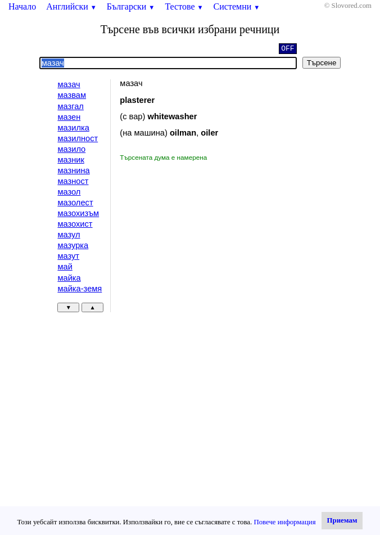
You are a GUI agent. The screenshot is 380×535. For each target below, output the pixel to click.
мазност (72, 181)
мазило (71, 149)
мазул (68, 234)
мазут (68, 255)
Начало (22, 6)
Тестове (184, 6)
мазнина (73, 170)
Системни (237, 6)
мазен (68, 117)
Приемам (342, 520)
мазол (68, 191)
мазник (70, 159)
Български (131, 6)
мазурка (72, 245)
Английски (71, 6)
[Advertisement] (214, 247)
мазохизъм (78, 213)
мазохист (74, 223)
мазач (68, 84)
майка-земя (79, 288)
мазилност (77, 138)
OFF (287, 49)
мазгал (70, 106)
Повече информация (284, 522)
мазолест (75, 202)
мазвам (71, 95)
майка (68, 277)
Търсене (322, 63)
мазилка (73, 127)
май (64, 266)
